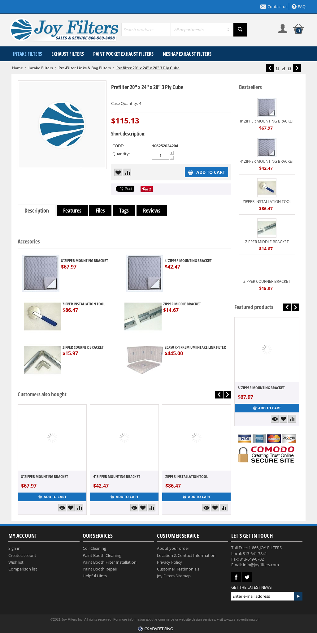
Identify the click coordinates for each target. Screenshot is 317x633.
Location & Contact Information (186, 555)
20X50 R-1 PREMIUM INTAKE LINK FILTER (195, 347)
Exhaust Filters (67, 53)
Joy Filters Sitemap (174, 576)
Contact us (273, 6)
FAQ (299, 6)
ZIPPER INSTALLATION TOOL (84, 304)
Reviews (151, 210)
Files (100, 210)
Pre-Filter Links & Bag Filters (85, 68)
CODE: (118, 146)
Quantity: (121, 154)
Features (72, 210)
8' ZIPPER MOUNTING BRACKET (84, 260)
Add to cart (206, 172)
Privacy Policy (169, 562)
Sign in (14, 548)
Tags (124, 210)
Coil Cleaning (94, 548)
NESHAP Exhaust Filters (187, 53)
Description (36, 210)
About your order (173, 548)
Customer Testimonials (178, 569)
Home (17, 68)
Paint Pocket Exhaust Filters (123, 53)
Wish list (16, 562)
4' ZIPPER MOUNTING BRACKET (188, 260)
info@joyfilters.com (261, 564)
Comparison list (22, 569)
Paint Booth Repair (100, 569)
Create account (22, 555)
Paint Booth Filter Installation (110, 562)
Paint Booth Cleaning (102, 555)
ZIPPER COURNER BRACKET (83, 347)
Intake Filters (27, 53)
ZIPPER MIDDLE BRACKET (182, 304)
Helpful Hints (95, 576)
